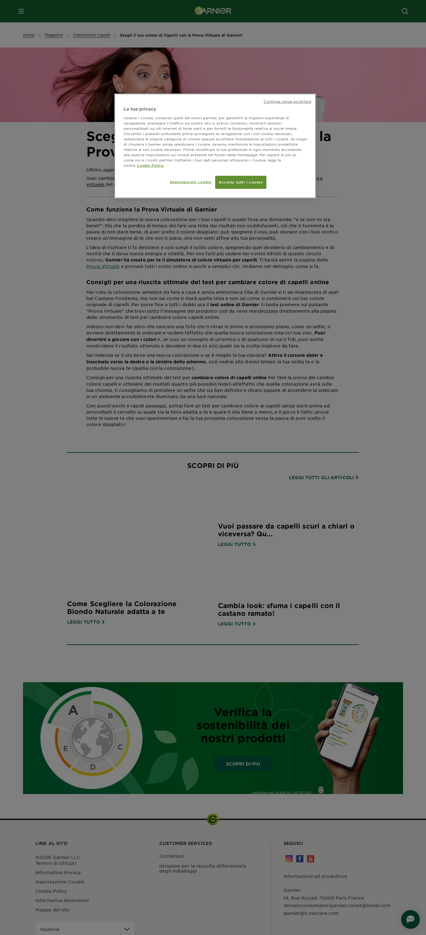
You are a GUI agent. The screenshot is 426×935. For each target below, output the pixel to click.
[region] (215, 145)
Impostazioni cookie (191, 181)
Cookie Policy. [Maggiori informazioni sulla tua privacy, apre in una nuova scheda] (150, 165)
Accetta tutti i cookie (241, 182)
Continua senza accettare (287, 101)
